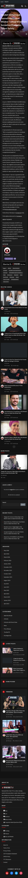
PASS (4, 275)
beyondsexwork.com (11, 209)
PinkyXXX (16, 275)
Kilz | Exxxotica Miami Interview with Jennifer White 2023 (15, 761)
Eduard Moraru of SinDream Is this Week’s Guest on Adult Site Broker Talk (14, 522)
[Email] (15, 259)
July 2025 (6, 583)
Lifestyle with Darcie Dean (10, 622)
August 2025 (7, 580)
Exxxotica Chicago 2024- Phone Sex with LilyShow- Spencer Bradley (15, 711)
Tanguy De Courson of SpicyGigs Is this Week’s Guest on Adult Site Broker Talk (13, 472)
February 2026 (7, 560)
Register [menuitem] (6, 1)
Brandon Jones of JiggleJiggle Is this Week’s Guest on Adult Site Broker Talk (13, 527)
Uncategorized (7, 635)
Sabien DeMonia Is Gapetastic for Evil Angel (18, 649)
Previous (3, 467)
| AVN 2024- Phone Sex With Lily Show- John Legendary (14, 735)
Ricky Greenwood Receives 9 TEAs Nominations (13, 386)
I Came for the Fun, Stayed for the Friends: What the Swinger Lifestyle (15, 360)
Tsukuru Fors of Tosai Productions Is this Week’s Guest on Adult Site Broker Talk (15, 334)
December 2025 (8, 567)
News (5, 625)
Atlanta (9, 268)
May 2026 (6, 550)
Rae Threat (5, 277)
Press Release (4, 12)
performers (9, 275)
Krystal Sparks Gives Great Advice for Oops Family (15, 308)
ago (15, 313)
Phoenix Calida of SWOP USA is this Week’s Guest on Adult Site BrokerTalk (15, 438)
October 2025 (7, 573)
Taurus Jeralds (6, 279)
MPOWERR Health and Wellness (15, 272)
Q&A (21, 275)
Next (25, 467)
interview (5, 272)
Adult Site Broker (8, 615)
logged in (12, 489)
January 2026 (7, 563)
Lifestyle (6, 619)
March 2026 (7, 557)
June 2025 (6, 587)
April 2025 (6, 593)
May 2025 (6, 590)
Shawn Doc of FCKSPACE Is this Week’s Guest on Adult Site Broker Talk (14, 537)
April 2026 (6, 553)
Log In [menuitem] (2, 1)
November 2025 (8, 570)
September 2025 (8, 577)
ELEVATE (5, 270)
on (15, 31)
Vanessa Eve (5, 281)
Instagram (18, 212)
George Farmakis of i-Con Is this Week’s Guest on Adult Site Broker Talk (14, 532)
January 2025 (7, 600)
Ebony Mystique (16, 268)
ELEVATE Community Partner (15, 270)
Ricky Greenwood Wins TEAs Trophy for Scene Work (19, 669)
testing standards (14, 279)
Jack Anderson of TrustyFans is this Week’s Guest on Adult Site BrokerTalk (15, 412)
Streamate (12, 277)
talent (17, 277)
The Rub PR (7, 632)
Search (4, 502)
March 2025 (7, 597)
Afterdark (6, 31)
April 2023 (6, 603)
